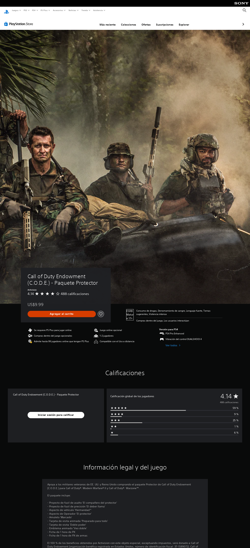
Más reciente (88, 21)
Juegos (15, 10)
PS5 (25, 10)
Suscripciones (145, 21)
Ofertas (126, 21)
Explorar (164, 21)
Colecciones (108, 21)
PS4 (34, 10)
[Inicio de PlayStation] (6, 10)
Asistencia (98, 10)
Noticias (72, 10)
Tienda (84, 10)
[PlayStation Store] (19, 20)
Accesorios (58, 10)
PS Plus (44, 10)
